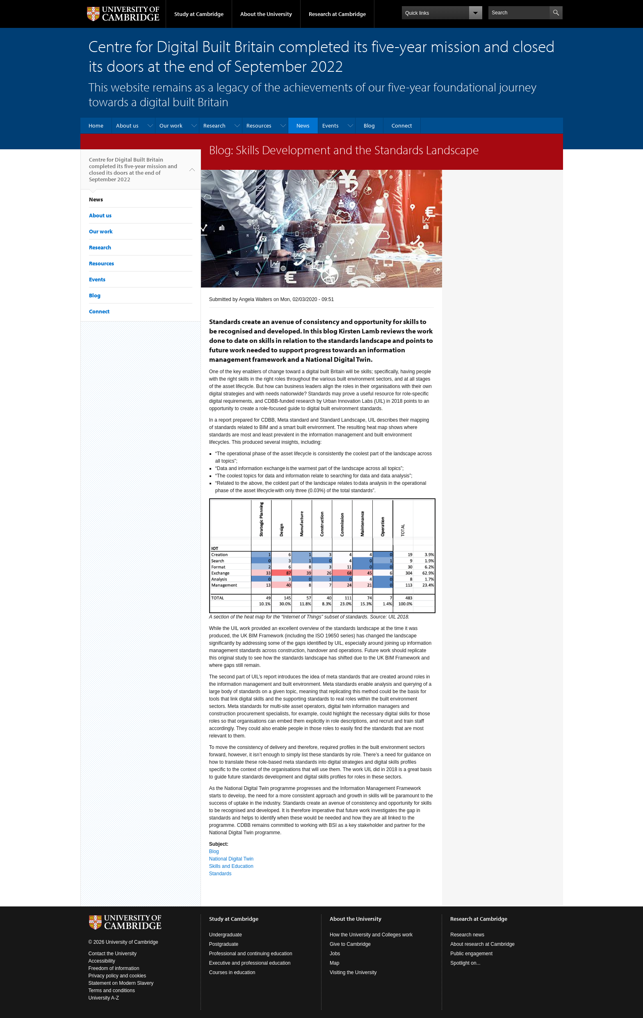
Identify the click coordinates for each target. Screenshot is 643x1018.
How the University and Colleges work (371, 935)
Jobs (335, 953)
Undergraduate (225, 935)
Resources (258, 125)
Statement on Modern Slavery (121, 983)
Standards (220, 873)
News (303, 125)
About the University (266, 14)
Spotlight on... (465, 963)
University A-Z (104, 998)
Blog (369, 125)
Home (96, 125)
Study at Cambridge (198, 14)
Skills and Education (231, 866)
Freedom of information (114, 968)
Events (330, 125)
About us (127, 125)
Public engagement (471, 953)
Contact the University (113, 953)
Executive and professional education (250, 963)
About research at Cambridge (482, 944)
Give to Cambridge (350, 944)
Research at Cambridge (337, 14)
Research (214, 125)
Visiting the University (353, 972)
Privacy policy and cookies (117, 976)
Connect (402, 125)
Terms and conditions (112, 990)
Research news (467, 935)
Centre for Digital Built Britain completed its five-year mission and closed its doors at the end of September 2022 (133, 172)
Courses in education (232, 972)
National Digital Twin (231, 859)
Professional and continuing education (250, 953)
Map (334, 963)
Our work (171, 125)
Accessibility (102, 961)
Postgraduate (223, 944)
